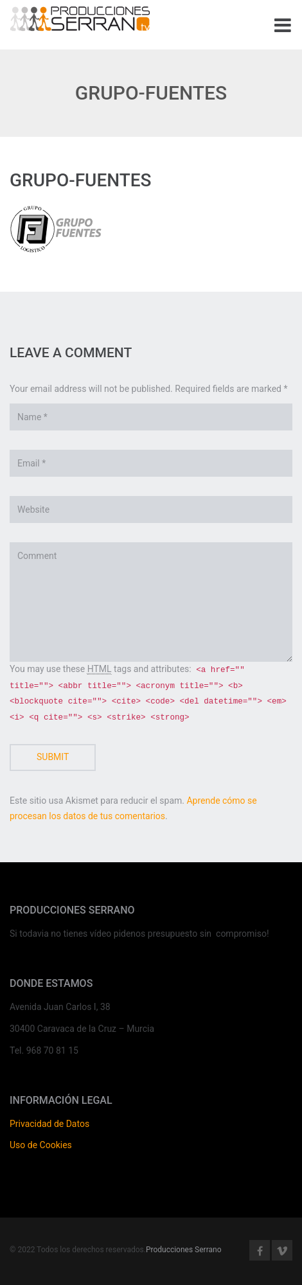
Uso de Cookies (41, 1145)
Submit (53, 757)
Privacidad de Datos (49, 1124)
